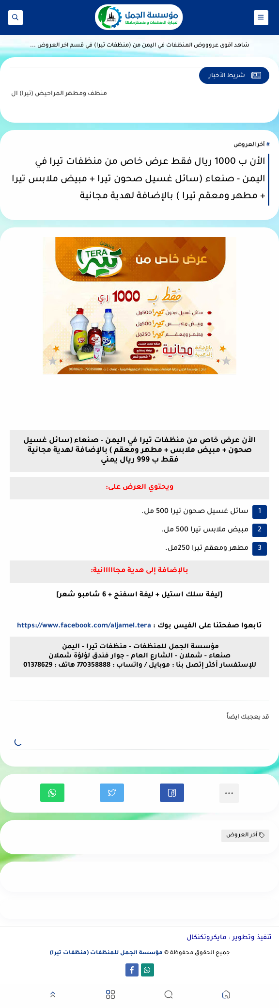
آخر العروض (248, 145)
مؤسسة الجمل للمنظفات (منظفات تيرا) (106, 953)
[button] (172, 793)
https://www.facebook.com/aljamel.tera (84, 626)
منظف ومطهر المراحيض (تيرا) (55, 94)
